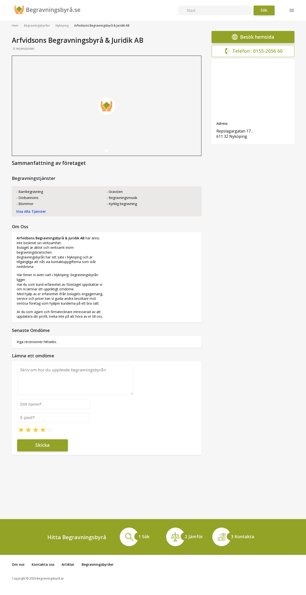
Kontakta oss (43, 564)
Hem (15, 26)
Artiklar (68, 564)
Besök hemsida (253, 37)
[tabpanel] (106, 106)
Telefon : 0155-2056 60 (253, 51)
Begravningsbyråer (37, 26)
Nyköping (62, 26)
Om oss (18, 564)
